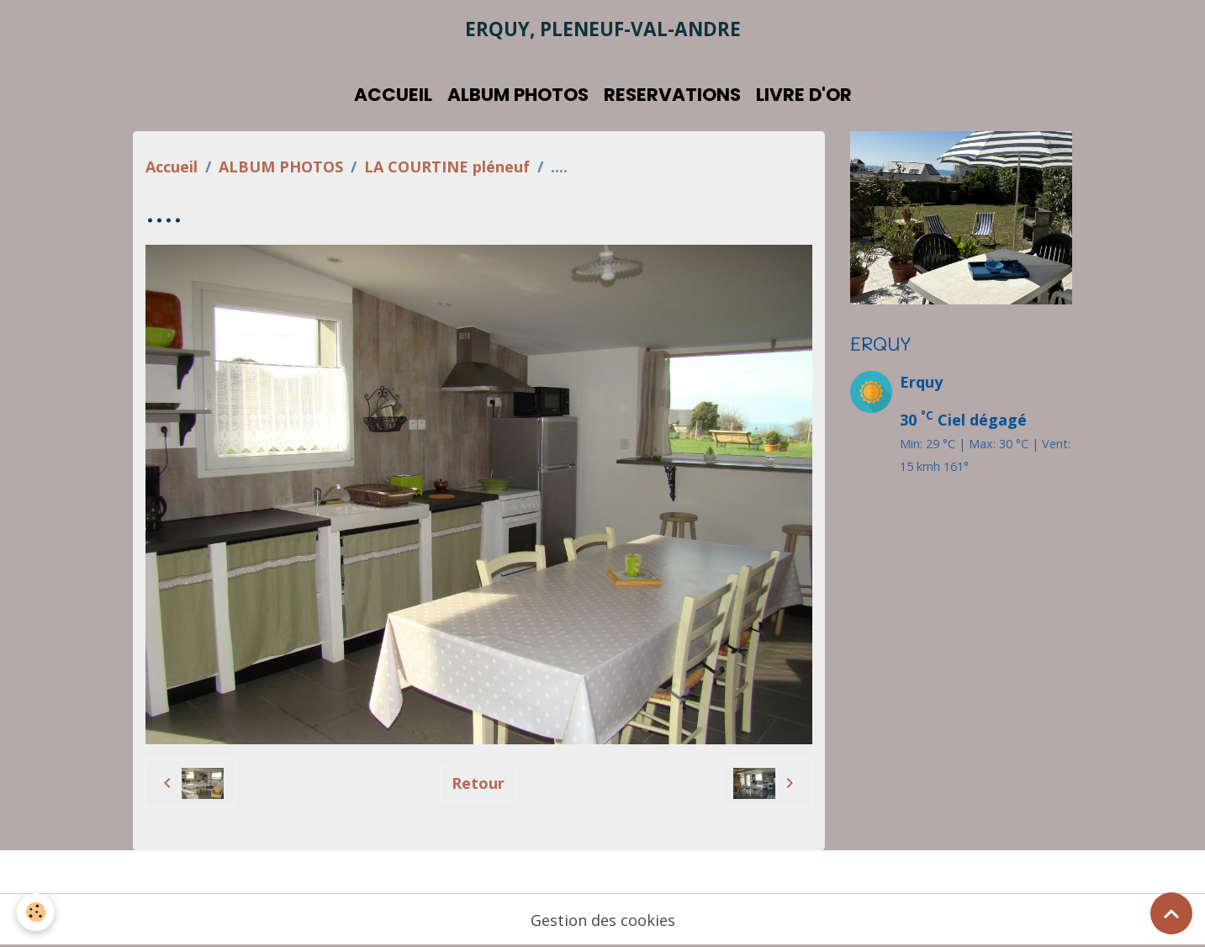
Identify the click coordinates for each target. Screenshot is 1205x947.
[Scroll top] (1171, 913)
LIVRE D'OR (804, 95)
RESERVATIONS (672, 95)
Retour (478, 783)
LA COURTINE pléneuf (447, 166)
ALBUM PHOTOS (518, 95)
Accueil (171, 166)
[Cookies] (36, 912)
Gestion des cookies (603, 920)
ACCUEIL (393, 95)
